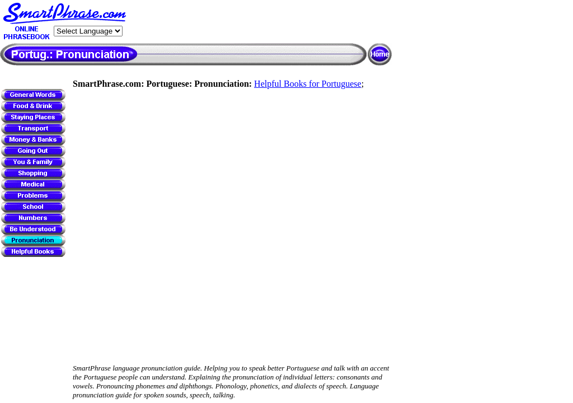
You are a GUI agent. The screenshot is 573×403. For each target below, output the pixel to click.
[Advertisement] (261, 22)
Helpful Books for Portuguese (307, 83)
